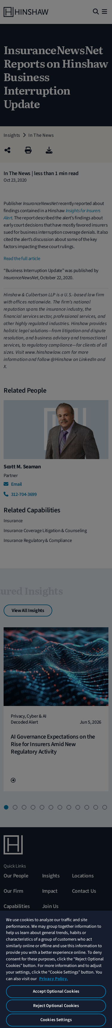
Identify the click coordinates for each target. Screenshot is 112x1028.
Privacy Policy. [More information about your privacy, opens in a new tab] (53, 979)
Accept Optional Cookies (56, 991)
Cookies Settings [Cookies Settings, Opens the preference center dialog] (56, 1020)
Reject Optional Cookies (56, 1006)
